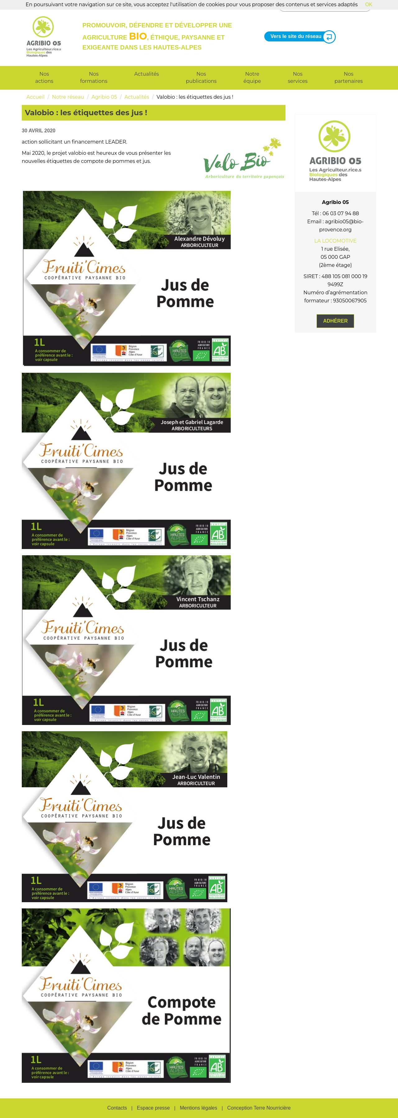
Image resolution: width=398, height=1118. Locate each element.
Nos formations (93, 77)
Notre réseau (68, 97)
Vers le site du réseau (301, 36)
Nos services (298, 77)
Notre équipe (252, 77)
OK (368, 4)
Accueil (35, 97)
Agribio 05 (104, 97)
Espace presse (153, 1108)
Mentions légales (198, 1108)
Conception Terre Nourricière (259, 1108)
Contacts (117, 1108)
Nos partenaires (349, 77)
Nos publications (201, 77)
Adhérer (335, 321)
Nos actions (44, 77)
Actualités (146, 74)
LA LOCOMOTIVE (335, 241)
